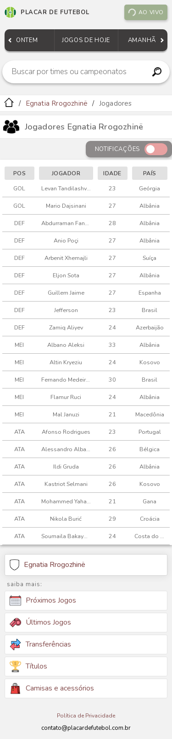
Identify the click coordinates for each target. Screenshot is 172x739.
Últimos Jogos (40, 622)
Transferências (40, 644)
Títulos (28, 666)
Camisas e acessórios (52, 688)
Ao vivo (146, 12)
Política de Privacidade (86, 715)
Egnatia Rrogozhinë (57, 103)
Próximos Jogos (43, 600)
